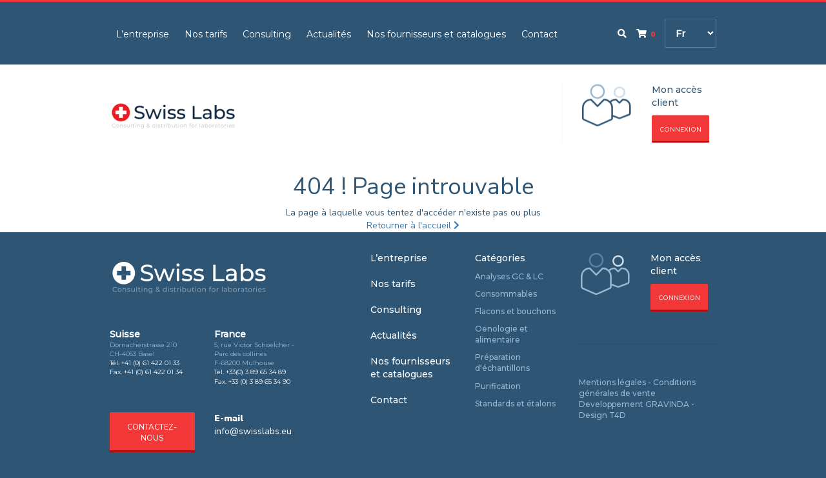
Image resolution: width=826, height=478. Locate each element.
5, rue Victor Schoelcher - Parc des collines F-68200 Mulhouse (254, 354)
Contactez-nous (152, 432)
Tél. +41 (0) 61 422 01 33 (144, 363)
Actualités (329, 34)
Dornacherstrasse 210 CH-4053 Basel (143, 349)
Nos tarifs (206, 34)
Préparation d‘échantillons (502, 362)
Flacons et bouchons (515, 311)
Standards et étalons (515, 403)
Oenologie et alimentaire (501, 334)
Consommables (506, 294)
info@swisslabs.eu (253, 431)
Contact (539, 34)
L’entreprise (142, 34)
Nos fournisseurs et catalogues (436, 34)
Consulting (267, 34)
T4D (617, 415)
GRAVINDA (667, 404)
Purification (498, 386)
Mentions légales (612, 382)
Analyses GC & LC (509, 276)
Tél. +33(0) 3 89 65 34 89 (250, 372)
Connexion (680, 129)
